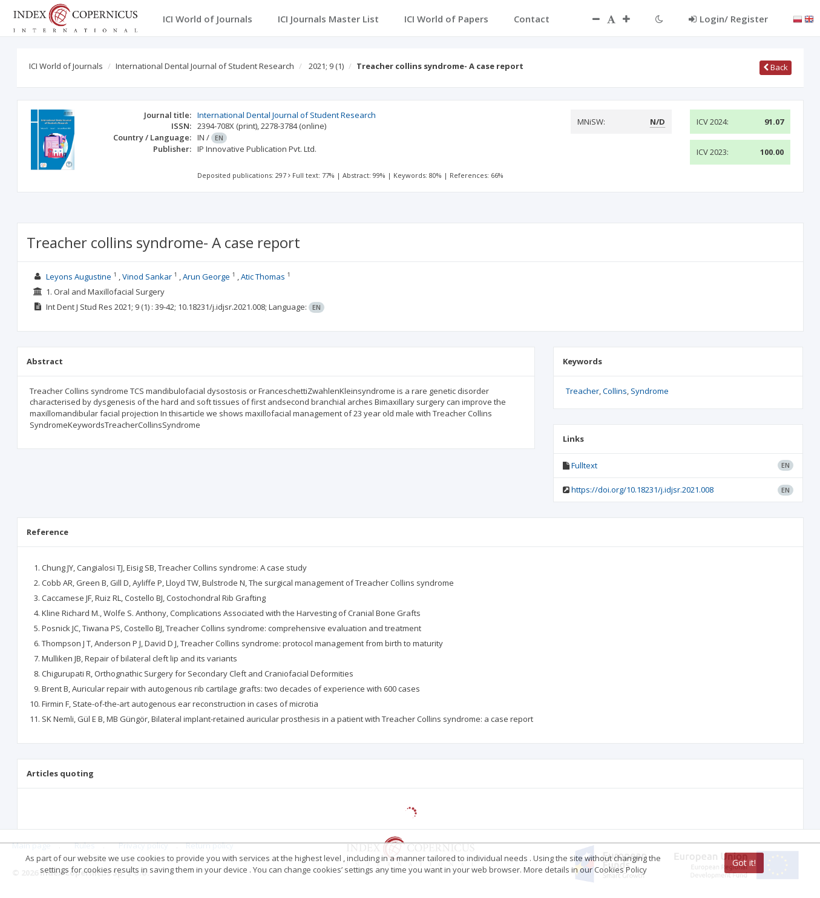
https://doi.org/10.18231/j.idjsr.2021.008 (642, 489)
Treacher (582, 390)
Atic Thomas (263, 276)
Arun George (206, 276)
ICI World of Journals (66, 66)
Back (775, 67)
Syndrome (650, 390)
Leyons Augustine (78, 276)
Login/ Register (728, 19)
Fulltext (584, 465)
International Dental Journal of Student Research (205, 66)
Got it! (744, 862)
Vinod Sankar (147, 276)
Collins (615, 390)
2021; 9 (326, 66)
